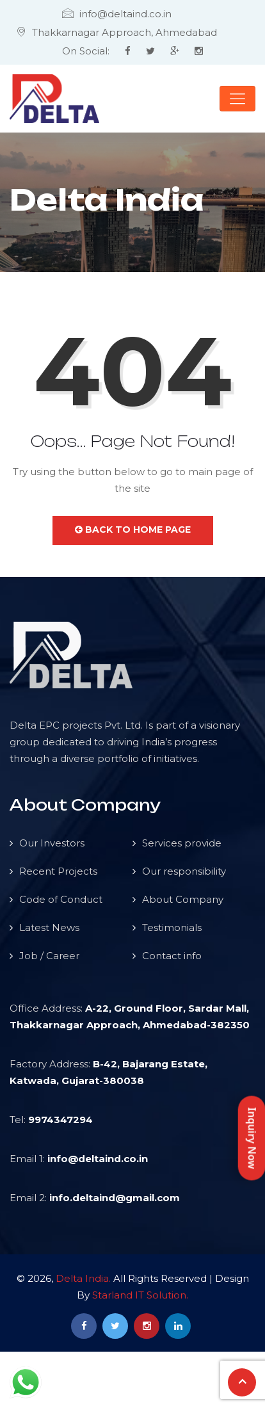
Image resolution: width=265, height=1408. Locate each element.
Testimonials (172, 927)
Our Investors (51, 843)
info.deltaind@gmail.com (114, 1198)
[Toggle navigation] (237, 98)
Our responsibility (184, 871)
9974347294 (60, 1119)
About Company (182, 899)
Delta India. (83, 1278)
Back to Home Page (133, 529)
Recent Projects (58, 871)
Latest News (49, 927)
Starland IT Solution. (140, 1295)
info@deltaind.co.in (97, 1159)
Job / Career (49, 956)
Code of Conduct (60, 899)
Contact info (172, 956)
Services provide (181, 843)
